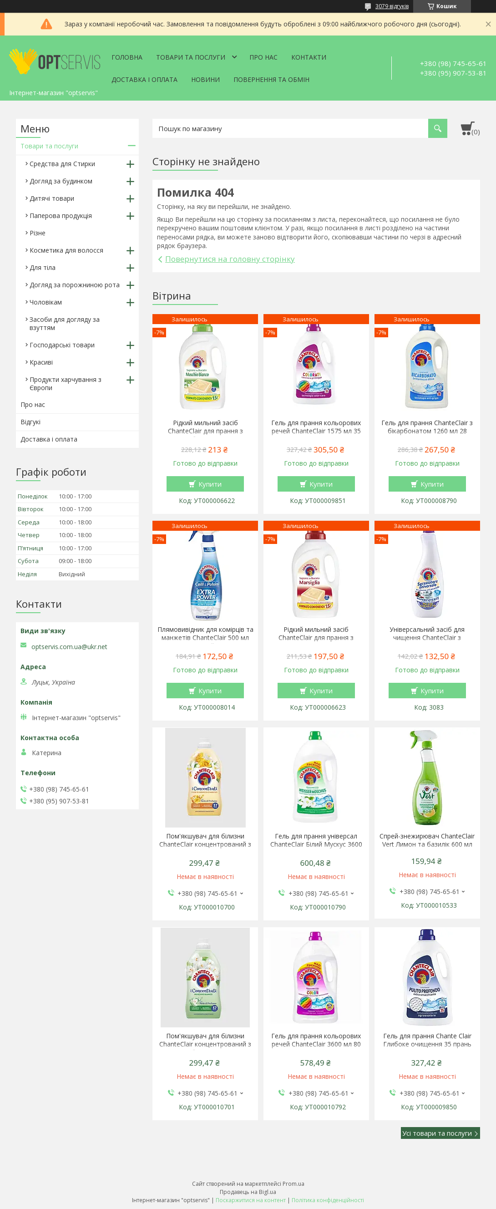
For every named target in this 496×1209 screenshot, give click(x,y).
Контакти (308, 57)
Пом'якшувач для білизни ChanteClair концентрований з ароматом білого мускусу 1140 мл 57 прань (205, 1048)
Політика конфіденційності (328, 1200)
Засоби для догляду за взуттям (65, 323)
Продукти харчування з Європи (65, 383)
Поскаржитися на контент (251, 1200)
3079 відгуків (392, 6)
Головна (126, 57)
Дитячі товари (52, 198)
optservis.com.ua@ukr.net (69, 647)
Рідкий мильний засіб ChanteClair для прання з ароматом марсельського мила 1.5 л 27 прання (316, 641)
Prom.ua (293, 1184)
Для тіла (43, 267)
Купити (210, 483)
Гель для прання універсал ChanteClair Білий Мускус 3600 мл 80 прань (316, 844)
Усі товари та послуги (437, 1133)
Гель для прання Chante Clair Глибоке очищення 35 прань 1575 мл (427, 1044)
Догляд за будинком (61, 181)
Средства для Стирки (62, 163)
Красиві (41, 362)
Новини (205, 79)
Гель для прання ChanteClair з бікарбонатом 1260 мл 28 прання (427, 431)
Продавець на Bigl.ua (248, 1192)
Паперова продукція (61, 215)
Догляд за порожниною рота (75, 284)
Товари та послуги (190, 57)
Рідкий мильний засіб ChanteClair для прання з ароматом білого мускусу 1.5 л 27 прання (205, 435)
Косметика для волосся (66, 250)
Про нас (263, 57)
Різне (38, 233)
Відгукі (30, 421)
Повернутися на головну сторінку (230, 259)
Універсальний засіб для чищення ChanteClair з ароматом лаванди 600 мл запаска (427, 641)
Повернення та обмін (271, 79)
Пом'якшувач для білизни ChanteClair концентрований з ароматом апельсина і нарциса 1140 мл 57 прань (205, 848)
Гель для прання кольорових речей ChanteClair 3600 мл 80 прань (316, 1044)
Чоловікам (46, 302)
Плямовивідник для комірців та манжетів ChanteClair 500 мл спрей (205, 637)
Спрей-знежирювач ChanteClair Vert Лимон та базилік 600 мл (427, 840)
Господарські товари (62, 344)
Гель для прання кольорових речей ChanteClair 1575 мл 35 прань (316, 431)
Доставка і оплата (144, 79)
